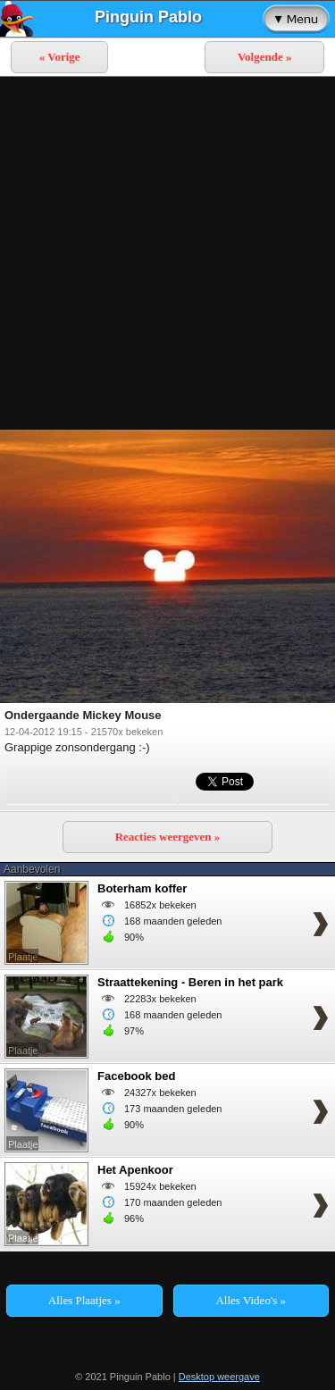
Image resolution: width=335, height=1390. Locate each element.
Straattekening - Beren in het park (190, 982)
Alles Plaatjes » (84, 1300)
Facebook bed (136, 1076)
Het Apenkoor (135, 1169)
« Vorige (59, 56)
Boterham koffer (142, 888)
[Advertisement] (167, 253)
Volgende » (265, 56)
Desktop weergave (219, 1376)
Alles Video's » (250, 1300)
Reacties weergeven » (168, 836)
